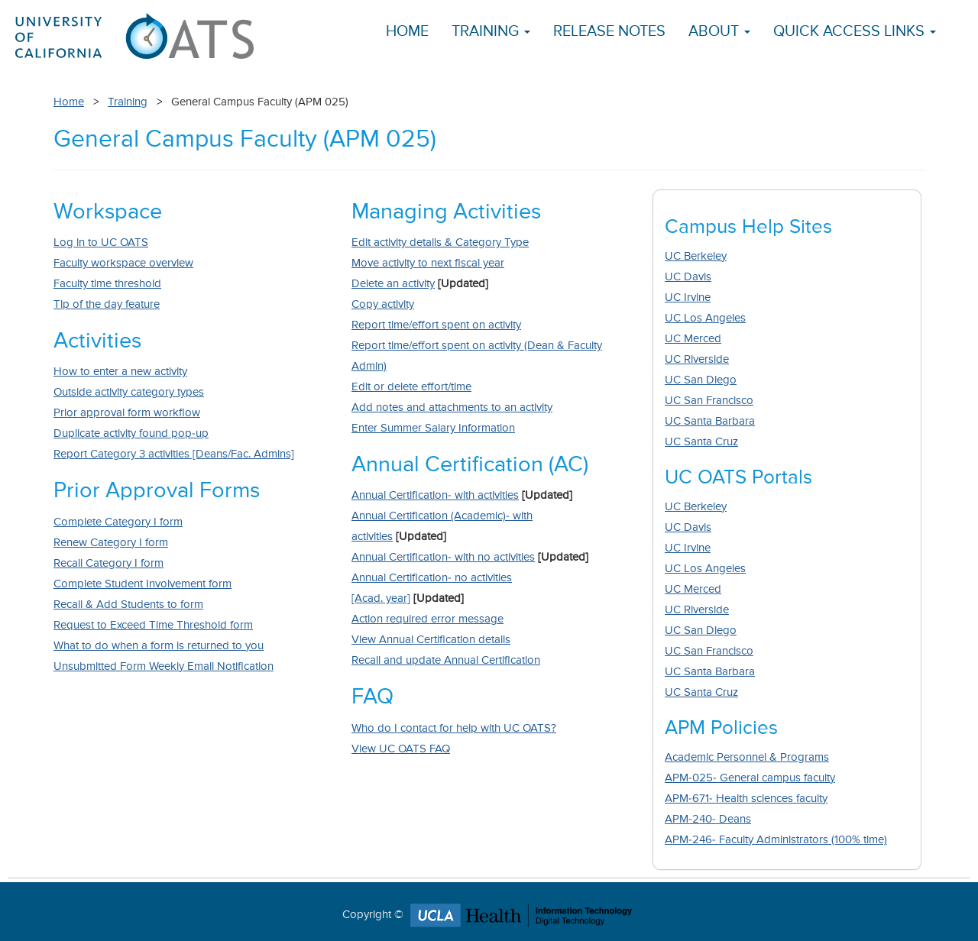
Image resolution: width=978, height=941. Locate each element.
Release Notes (609, 31)
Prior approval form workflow (126, 413)
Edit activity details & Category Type (440, 242)
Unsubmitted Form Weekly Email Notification (163, 666)
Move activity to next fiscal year (427, 263)
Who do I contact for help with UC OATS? (453, 728)
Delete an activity (393, 283)
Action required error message (427, 619)
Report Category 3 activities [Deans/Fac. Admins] (173, 454)
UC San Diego (701, 380)
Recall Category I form (108, 563)
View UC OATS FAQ (400, 749)
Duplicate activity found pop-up (131, 433)
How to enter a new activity (120, 371)
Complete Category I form (118, 522)
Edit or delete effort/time (411, 387)
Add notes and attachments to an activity (451, 407)
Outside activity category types (128, 392)
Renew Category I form (110, 542)
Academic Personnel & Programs (747, 757)
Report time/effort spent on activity (436, 325)
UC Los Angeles (705, 318)
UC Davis (688, 277)
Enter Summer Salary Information (433, 428)
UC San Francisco (709, 400)
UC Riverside (697, 359)
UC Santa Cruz (701, 442)
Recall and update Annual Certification (445, 660)
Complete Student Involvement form (142, 584)
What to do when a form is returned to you (158, 646)
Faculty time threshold (107, 283)
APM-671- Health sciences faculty (746, 798)
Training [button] (491, 31)
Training (127, 102)
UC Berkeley (696, 256)
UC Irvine (688, 297)
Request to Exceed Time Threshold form (153, 625)
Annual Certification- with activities (435, 495)
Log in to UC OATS (100, 242)
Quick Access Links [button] (854, 31)
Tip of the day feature (106, 304)
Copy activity (382, 304)
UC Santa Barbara (710, 421)
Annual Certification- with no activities (443, 557)
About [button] (719, 31)
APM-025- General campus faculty (750, 778)
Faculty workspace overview (123, 263)
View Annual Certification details (430, 639)
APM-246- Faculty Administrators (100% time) (776, 840)
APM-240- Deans (708, 819)
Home (407, 31)
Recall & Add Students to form (128, 604)
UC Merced (693, 338)
